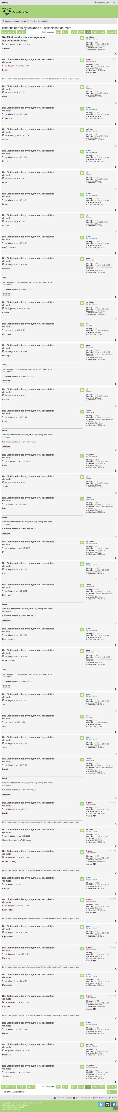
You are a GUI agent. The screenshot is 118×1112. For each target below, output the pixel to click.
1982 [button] (74, 32)
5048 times (101, 70)
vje (87, 86)
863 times (101, 118)
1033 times (101, 49)
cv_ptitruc (90, 37)
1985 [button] (94, 32)
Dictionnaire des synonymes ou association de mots (36, 28)
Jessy (88, 258)
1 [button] (66, 32)
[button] (58, 32)
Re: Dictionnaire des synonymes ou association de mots (24, 39)
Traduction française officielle (11, 1105)
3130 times (98, 138)
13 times (100, 97)
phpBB (14, 1103)
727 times (101, 140)
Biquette (89, 59)
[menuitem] (5, 3)
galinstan (89, 129)
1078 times (98, 48)
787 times (98, 116)
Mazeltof (17, 1107)
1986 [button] (101, 32)
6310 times (98, 270)
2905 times (101, 272)
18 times (98, 95)
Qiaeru (25, 1105)
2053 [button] (110, 32)
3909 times (98, 68)
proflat (7, 1107)
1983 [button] (81, 32)
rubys (88, 108)
